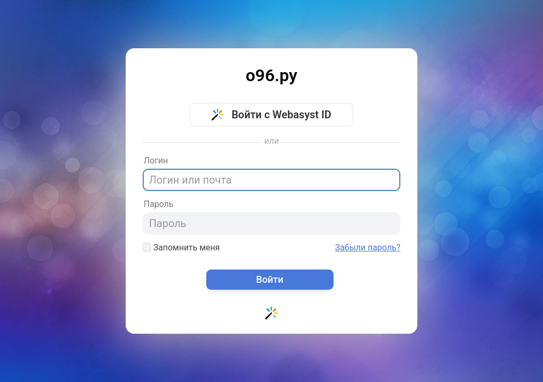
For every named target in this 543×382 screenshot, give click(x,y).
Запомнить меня (181, 247)
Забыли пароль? (367, 248)
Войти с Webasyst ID (271, 114)
